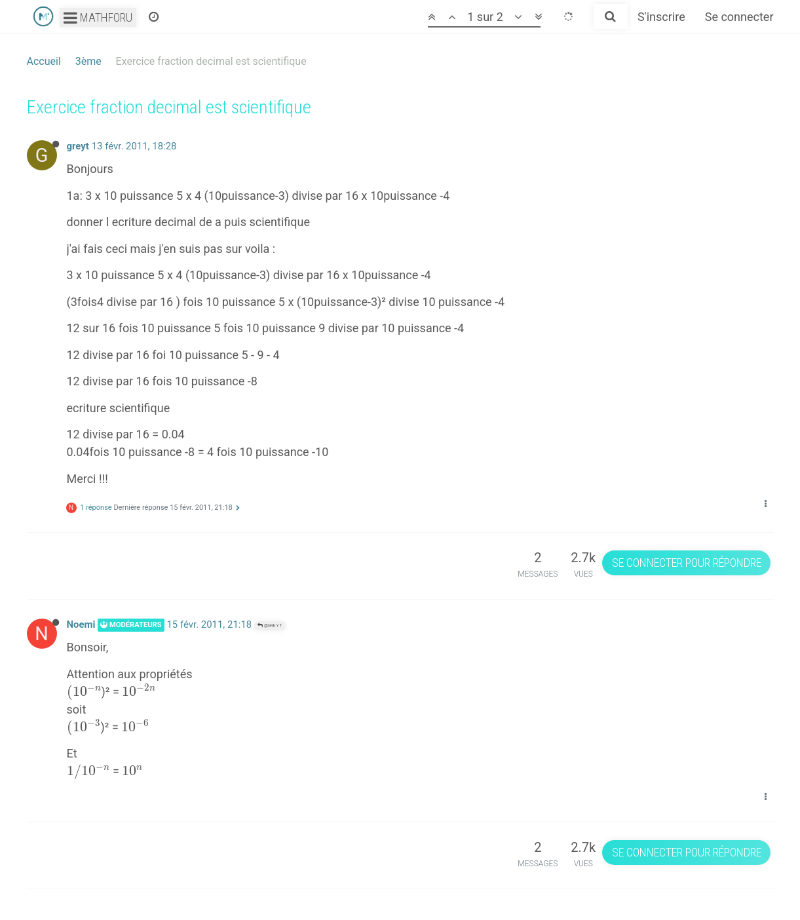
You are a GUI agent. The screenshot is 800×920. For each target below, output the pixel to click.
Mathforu (98, 17)
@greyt (269, 625)
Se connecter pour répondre (686, 562)
